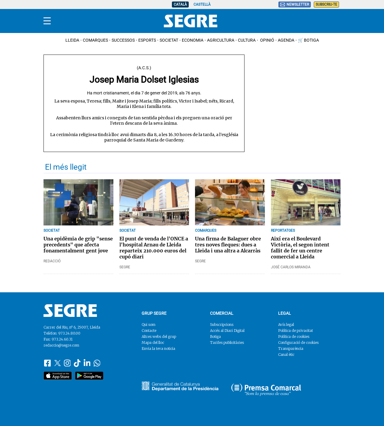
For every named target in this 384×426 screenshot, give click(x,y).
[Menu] (47, 21)
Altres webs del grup (159, 336)
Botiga (215, 336)
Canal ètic (286, 354)
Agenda (286, 40)
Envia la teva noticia (158, 348)
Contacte (149, 330)
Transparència (290, 348)
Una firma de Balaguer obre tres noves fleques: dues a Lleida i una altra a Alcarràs (228, 245)
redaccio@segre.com (61, 345)
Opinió (266, 40)
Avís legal (286, 324)
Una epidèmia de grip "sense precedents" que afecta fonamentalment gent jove (78, 245)
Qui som (148, 324)
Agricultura (220, 40)
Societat (169, 40)
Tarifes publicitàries (227, 342)
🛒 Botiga (308, 40)
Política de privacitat (295, 330)
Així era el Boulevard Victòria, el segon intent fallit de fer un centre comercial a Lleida (300, 248)
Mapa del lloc (153, 342)
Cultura (247, 40)
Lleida (72, 40)
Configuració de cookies (298, 342)
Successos (123, 40)
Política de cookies (293, 336)
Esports (147, 40)
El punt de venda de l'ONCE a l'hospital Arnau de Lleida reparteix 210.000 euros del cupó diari (153, 248)
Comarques (95, 40)
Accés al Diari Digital (227, 330)
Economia (192, 40)
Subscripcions (221, 324)
